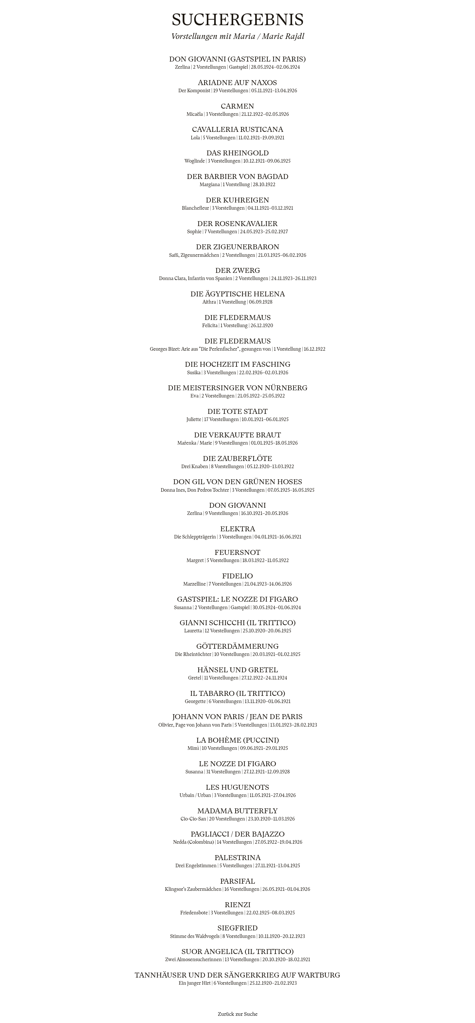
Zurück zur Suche (237, 1014)
